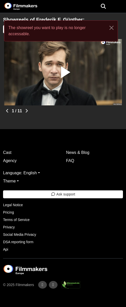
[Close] (111, 28)
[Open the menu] (103, 6)
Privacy (9, 227)
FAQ (70, 160)
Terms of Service (16, 220)
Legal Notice (13, 205)
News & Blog (78, 152)
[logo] (27, 6)
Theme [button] (9, 181)
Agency (10, 160)
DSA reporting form (18, 242)
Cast (7, 152)
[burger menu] (118, 6)
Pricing (8, 212)
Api (5, 249)
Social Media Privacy (19, 234)
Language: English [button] (20, 173)
